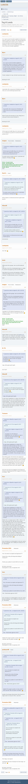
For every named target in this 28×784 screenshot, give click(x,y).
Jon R (8, 15)
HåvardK (4, 205)
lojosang (11, 15)
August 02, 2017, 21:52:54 (7, 651)
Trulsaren (5, 413)
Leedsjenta (5, 34)
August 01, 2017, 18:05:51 (7, 175)
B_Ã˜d (4, 348)
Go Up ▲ (18, 780)
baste (3, 260)
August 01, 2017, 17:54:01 (7, 128)
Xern (3, 476)
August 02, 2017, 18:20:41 (7, 574)
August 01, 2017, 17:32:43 (7, 86)
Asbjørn (4, 140)
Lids (18, 15)
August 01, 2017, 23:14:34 (7, 286)
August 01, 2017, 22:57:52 (7, 262)
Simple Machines (17, 782)
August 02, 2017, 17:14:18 (7, 550)
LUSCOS (4, 5)
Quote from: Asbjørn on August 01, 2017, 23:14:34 (14, 353)
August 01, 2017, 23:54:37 (7, 331)
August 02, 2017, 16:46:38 (7, 478)
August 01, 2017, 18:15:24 (7, 207)
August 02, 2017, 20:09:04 (7, 607)
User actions (23, 772)
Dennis (21, 15)
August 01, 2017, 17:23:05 (7, 36)
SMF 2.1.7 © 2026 (10, 782)
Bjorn (3, 52)
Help (8, 780)
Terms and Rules (13, 780)
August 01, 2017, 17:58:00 (7, 143)
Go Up (2, 772)
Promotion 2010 (5, 17)
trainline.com (21, 334)
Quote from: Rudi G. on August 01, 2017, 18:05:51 (14, 211)
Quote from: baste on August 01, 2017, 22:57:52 (14, 290)
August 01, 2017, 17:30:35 (7, 54)
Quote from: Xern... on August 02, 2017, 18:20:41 (14, 610)
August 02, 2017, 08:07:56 (7, 350)
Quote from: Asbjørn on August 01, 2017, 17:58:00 (14, 178)
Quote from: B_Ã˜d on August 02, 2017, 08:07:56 (14, 379)
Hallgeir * (15, 15)
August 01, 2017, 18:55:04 (7, 247)
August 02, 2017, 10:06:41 (7, 415)
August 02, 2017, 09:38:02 (7, 376)
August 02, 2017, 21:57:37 (7, 704)
